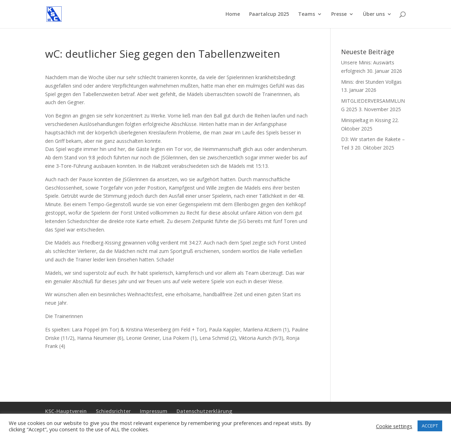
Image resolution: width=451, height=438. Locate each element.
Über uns (374, 14)
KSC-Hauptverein (66, 411)
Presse (339, 14)
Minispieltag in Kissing (366, 120)
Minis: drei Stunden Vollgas (371, 81)
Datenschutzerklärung (204, 411)
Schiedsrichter (113, 411)
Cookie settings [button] (394, 426)
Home (233, 14)
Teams (306, 14)
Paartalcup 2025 (269, 14)
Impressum (153, 411)
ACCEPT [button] (430, 426)
